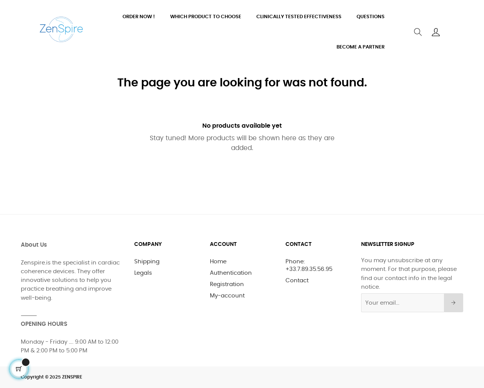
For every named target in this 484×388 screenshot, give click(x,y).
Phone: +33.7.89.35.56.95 (308, 265)
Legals (143, 273)
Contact (297, 280)
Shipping (147, 261)
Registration (227, 284)
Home (218, 261)
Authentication (231, 273)
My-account (227, 296)
